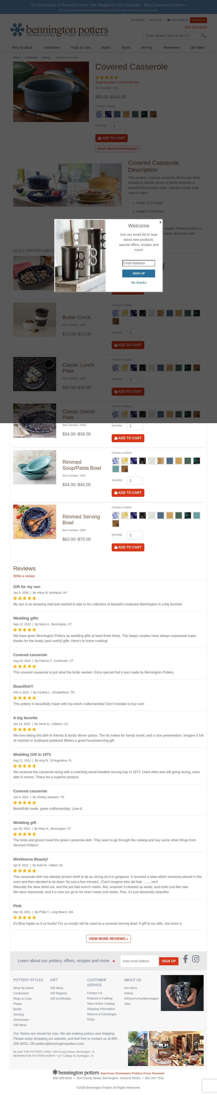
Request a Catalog (99, 998)
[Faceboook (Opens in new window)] (185, 961)
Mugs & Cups (22, 998)
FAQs (91, 1019)
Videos (128, 993)
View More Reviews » (108, 939)
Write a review (24, 576)
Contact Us (94, 993)
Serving (18, 1014)
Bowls (17, 1009)
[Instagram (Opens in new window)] (195, 961)
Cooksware (21, 993)
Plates (17, 1003)
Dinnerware (21, 1019)
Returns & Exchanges (102, 1014)
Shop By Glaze (23, 988)
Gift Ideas (19, 1025)
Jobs (127, 1003)
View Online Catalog (101, 1003)
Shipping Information (101, 1009)
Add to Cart (128, 438)
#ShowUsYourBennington (139, 998)
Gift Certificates (60, 998)
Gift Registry (58, 993)
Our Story (130, 988)
